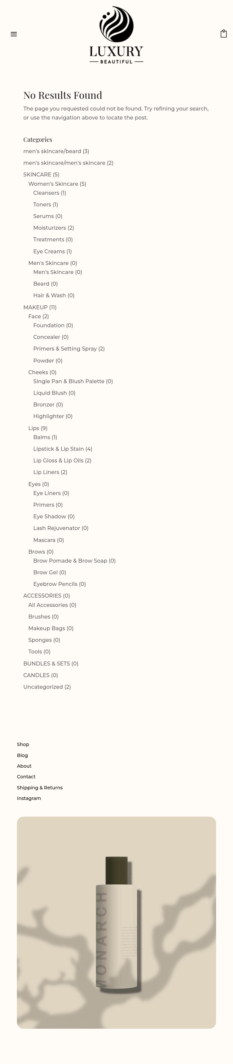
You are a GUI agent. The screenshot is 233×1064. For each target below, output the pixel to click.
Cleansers (46, 193)
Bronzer (43, 404)
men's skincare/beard (52, 151)
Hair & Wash (49, 295)
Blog (22, 755)
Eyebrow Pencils (55, 584)
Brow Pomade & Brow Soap (70, 561)
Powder (43, 361)
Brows (36, 552)
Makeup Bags (46, 628)
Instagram (29, 798)
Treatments (48, 239)
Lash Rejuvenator (56, 528)
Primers (43, 505)
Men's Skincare (48, 263)
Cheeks (38, 372)
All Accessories (48, 605)
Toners (42, 204)
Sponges (40, 640)
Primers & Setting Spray (65, 349)
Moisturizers (49, 228)
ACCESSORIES (42, 596)
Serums (43, 216)
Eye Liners (47, 493)
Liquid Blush (50, 393)
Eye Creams (49, 251)
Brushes (39, 617)
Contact (26, 777)
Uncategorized (43, 687)
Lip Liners (46, 472)
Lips (33, 428)
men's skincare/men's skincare (64, 163)
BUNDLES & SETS (46, 664)
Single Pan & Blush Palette (69, 381)
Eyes (34, 484)
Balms (41, 437)
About (24, 766)
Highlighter (48, 416)
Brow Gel (45, 572)
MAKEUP (35, 307)
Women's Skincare (53, 184)
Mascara (44, 540)
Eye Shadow (49, 516)
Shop (23, 744)
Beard (41, 284)
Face (34, 316)
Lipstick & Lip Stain (58, 449)
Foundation (48, 325)
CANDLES (36, 675)
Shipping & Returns (40, 788)
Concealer (46, 337)
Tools (35, 652)
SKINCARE (37, 174)
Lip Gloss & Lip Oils (58, 460)
